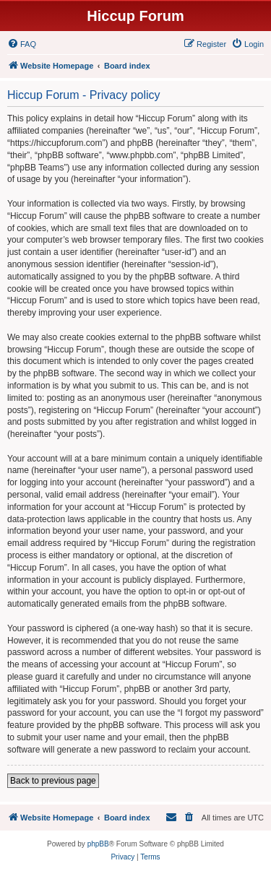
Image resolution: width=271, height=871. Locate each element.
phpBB (98, 844)
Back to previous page (53, 781)
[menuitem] (21, 44)
